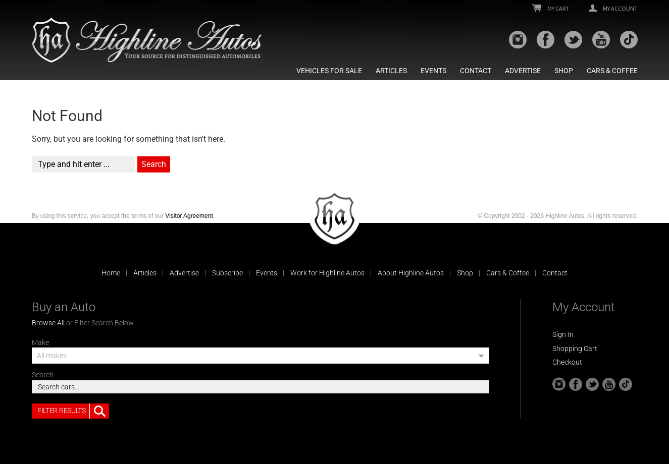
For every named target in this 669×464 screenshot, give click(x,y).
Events (433, 71)
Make (40, 342)
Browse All (48, 323)
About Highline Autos (411, 273)
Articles (391, 71)
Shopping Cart (574, 348)
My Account (613, 8)
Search (43, 375)
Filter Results (73, 411)
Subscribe (227, 273)
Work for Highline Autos (327, 273)
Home (110, 273)
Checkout (567, 362)
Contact (475, 71)
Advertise (523, 71)
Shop (563, 71)
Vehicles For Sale (329, 71)
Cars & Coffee (612, 71)
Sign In (563, 334)
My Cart (550, 8)
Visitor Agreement (189, 215)
